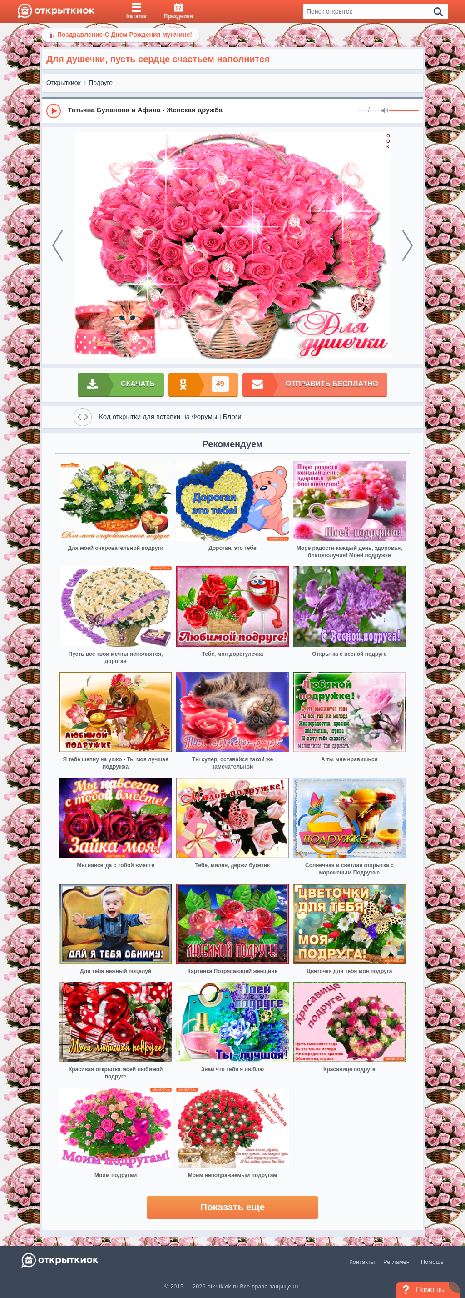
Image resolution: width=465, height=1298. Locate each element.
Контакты (362, 1261)
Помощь (432, 1261)
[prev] (57, 245)
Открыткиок (63, 82)
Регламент (397, 1261)
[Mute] (384, 110)
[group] (232, 110)
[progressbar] (404, 111)
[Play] (53, 111)
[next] (407, 245)
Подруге (101, 82)
